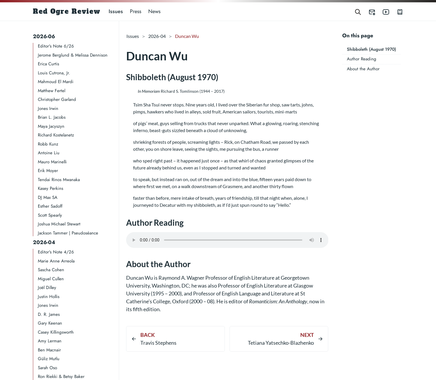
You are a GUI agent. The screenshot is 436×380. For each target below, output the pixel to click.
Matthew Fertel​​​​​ (51, 90)
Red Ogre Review (66, 11)
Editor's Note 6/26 (56, 46)
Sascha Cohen (51, 270)
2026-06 (44, 36)
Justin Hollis (48, 296)
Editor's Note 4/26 (56, 252)
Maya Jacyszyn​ (51, 126)
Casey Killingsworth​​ (56, 332)
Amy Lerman (49, 341)
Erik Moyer (48, 170)
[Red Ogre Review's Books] (396, 11)
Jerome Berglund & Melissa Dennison (72, 55)
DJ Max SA (47, 197)
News (154, 11)
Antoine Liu (48, 153)
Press (135, 11)
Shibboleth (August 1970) (371, 49)
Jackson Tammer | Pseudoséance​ (68, 233)
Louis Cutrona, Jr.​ (54, 73)
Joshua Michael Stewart (59, 224)
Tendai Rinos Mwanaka (59, 179)
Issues (116, 11)
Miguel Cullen (51, 279)
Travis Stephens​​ (158, 342)
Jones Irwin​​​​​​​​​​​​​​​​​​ (48, 108)
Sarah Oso (47, 368)
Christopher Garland (57, 99)
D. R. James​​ (49, 314)
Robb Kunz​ (48, 144)
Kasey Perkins (50, 188)
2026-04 (44, 242)
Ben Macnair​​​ (49, 350)
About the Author (363, 69)
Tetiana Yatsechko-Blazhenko (281, 342)
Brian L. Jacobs (52, 117)
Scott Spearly (50, 215)
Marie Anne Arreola (56, 261)
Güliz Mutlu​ (48, 359)
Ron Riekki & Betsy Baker (61, 376)
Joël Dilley (47, 287)
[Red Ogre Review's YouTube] (382, 11)
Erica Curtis (48, 64)
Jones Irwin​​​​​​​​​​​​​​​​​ (48, 305)
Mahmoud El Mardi (55, 81)
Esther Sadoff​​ (50, 206)
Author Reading (361, 59)
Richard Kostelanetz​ (56, 135)
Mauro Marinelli (52, 162)
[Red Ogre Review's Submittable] (368, 11)
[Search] (357, 11)
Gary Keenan (50, 323)
